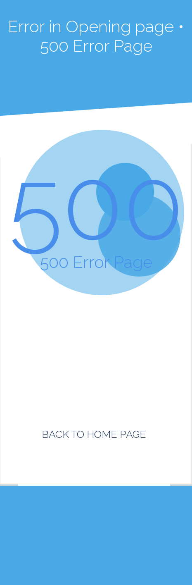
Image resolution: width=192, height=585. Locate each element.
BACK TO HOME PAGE (94, 434)
